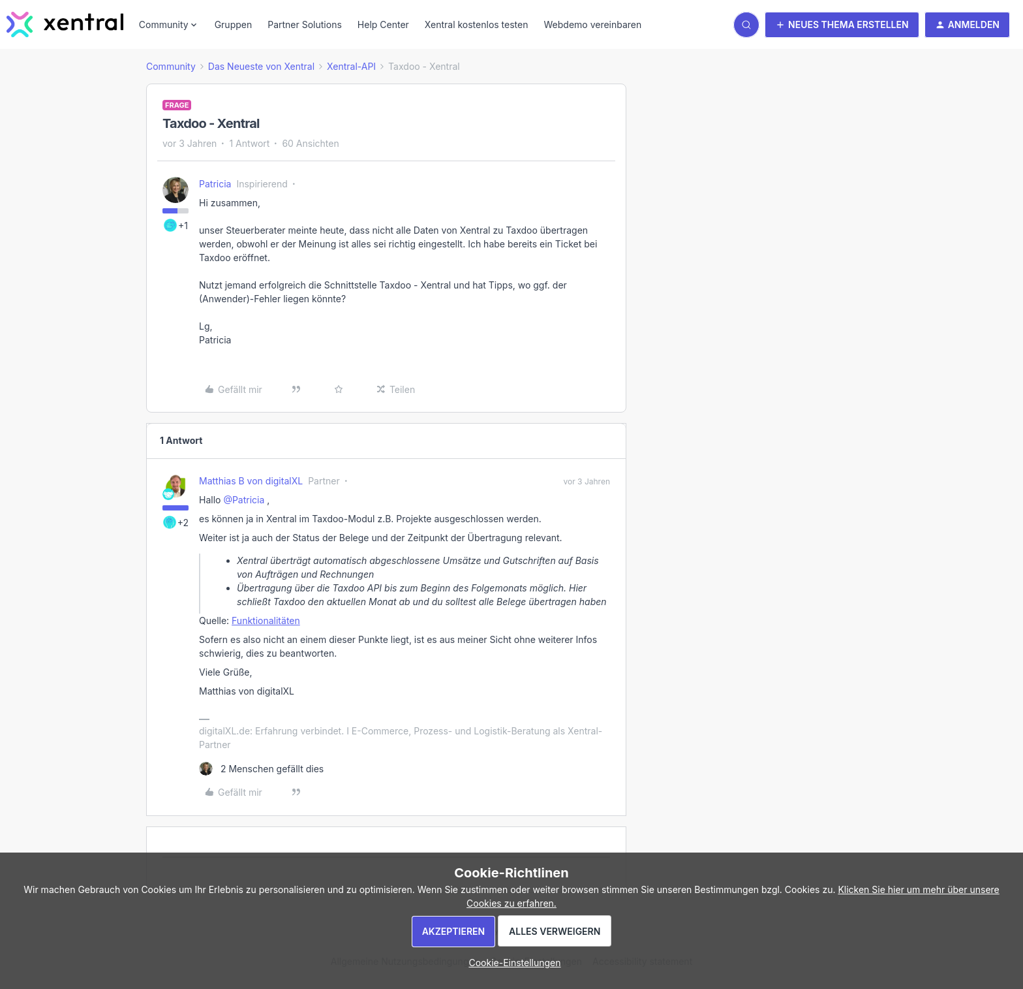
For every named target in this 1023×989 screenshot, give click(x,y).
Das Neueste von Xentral (261, 66)
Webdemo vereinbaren (592, 24)
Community (171, 66)
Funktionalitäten (266, 620)
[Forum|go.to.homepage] (65, 25)
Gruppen (233, 24)
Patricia (215, 183)
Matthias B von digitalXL (251, 480)
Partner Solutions (304, 24)
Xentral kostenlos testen (476, 24)
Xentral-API (351, 66)
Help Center (383, 24)
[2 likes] (261, 769)
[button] (842, 25)
